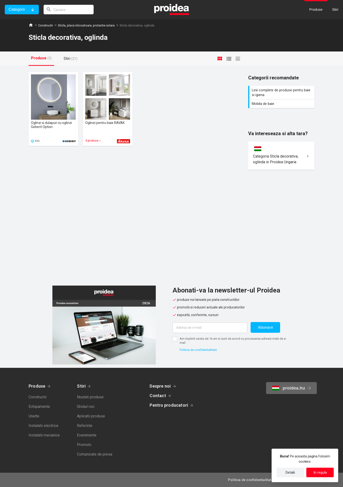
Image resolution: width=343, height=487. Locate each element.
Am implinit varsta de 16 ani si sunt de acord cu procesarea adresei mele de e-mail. (233, 340)
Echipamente (39, 406)
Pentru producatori (169, 405)
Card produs (53, 109)
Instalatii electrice (43, 425)
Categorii (17, 9)
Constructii (45, 25)
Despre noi (160, 386)
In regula (320, 472)
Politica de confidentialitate (198, 350)
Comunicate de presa (94, 454)
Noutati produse (90, 397)
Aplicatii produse (91, 416)
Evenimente (86, 435)
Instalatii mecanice (44, 435)
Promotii (84, 444)
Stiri (81, 386)
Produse (37, 386)
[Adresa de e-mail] (209, 327)
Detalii (290, 472)
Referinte (84, 425)
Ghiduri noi (85, 406)
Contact (158, 395)
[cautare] (69, 9)
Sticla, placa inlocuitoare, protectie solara (86, 25)
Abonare (265, 327)
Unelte (34, 416)
